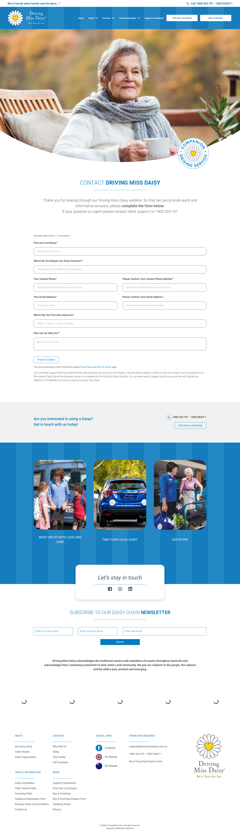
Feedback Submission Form (30, 798)
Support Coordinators (154, 18)
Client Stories (22, 751)
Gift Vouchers (60, 762)
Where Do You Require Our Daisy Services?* (58, 260)
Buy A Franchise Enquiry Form (69, 798)
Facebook (110, 747)
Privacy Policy (86, 367)
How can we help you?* (47, 333)
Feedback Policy (62, 804)
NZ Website (111, 765)
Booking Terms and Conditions (32, 804)
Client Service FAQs (25, 788)
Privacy (57, 809)
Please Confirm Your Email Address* (142, 297)
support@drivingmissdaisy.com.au (148, 746)
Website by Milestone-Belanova (120, 828)
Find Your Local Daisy (182, 18)
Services (106, 18)
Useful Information (127, 18)
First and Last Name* (45, 242)
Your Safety (59, 757)
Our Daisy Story (23, 746)
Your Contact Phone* (45, 278)
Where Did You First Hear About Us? (54, 315)
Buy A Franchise (62, 793)
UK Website (111, 756)
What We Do (59, 746)
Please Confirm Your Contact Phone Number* (147, 278)
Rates (56, 751)
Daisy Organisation (25, 757)
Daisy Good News (24, 783)
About (91, 18)
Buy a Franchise (216, 18)
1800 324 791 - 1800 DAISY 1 (214, 3)
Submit (120, 641)
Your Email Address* (45, 297)
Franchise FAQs (23, 793)
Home (81, 18)
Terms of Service (103, 367)
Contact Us (21, 809)
